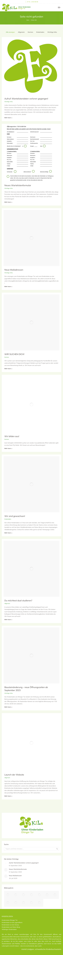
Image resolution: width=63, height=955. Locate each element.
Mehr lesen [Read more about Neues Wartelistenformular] (8, 446)
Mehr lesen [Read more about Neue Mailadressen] (8, 530)
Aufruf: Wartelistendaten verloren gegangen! (26, 342)
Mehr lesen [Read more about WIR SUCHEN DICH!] (8, 613)
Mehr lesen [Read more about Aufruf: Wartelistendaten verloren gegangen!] (8, 362)
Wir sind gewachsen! (14, 760)
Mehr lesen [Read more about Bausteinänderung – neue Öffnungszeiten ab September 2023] (8, 951)
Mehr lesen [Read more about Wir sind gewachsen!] (8, 777)
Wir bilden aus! (11, 680)
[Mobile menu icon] (59, 7)
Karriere (6, 601)
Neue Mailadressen (13, 514)
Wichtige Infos (8, 346)
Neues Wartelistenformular (17, 429)
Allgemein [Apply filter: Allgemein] (21, 276)
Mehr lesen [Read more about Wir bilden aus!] (8, 692)
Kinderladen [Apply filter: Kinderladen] (40, 276)
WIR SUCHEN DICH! (14, 598)
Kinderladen (7, 763)
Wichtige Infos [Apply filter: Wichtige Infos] (52, 276)
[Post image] (6, 863)
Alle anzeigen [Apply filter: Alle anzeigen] (10, 276)
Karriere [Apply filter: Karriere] (30, 276)
